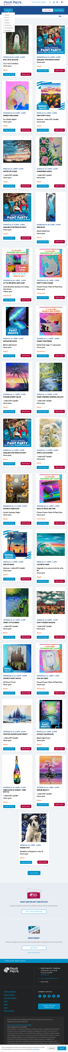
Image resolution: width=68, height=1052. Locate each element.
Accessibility (28, 1025)
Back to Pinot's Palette (37, 2)
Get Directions (45, 975)
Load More (34, 873)
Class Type (8, 10)
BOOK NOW (26, 74)
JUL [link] (61, 16)
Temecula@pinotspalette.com (49, 978)
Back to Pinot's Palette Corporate (16, 961)
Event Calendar (10, 992)
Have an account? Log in (34, 952)
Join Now (34, 948)
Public (48, 10)
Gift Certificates (10, 998)
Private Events (9, 995)
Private (58, 10)
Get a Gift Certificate (34, 911)
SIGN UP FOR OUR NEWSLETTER (49, 1006)
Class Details (9, 74)
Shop (6, 1005)
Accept (61, 1047)
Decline (49, 1047)
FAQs (6, 1001)
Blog (6, 1008)
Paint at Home (9, 1011)
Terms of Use (11, 1025)
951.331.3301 (44, 982)
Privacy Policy (20, 1025)
